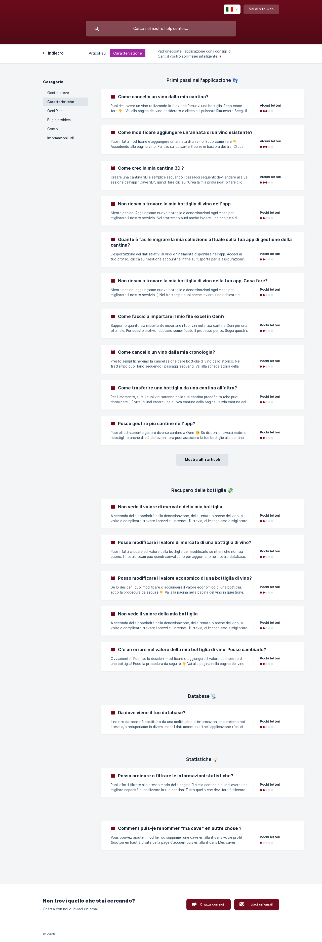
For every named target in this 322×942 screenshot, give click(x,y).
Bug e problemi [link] (59, 120)
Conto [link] (52, 129)
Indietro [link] (56, 53)
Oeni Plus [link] (54, 111)
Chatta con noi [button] (212, 904)
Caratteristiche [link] (60, 102)
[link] (202, 103)
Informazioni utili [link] (60, 138)
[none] (232, 9)
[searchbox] (161, 28)
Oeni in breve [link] (58, 93)
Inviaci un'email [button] (260, 904)
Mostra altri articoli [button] (202, 459)
